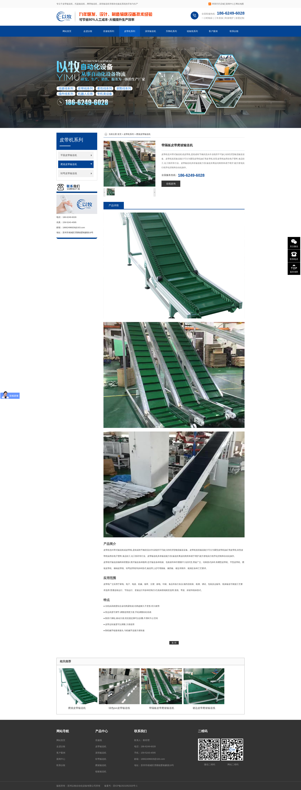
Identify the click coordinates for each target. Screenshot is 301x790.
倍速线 (98, 740)
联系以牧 (234, 31)
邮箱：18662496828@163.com (149, 759)
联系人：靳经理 (142, 740)
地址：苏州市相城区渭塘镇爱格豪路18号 (154, 765)
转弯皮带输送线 (69, 173)
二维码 (202, 731)
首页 (119, 134)
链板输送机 (100, 771)
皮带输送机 (100, 746)
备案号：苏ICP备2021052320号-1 (120, 786)
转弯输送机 (100, 759)
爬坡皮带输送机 (69, 164)
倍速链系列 (108, 31)
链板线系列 (192, 31)
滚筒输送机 (150, 31)
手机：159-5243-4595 (145, 752)
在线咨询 (171, 183)
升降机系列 (171, 31)
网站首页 (67, 31)
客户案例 (213, 31)
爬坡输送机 (100, 765)
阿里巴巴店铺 (218, 4)
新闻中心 (230, 4)
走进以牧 (87, 31)
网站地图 (240, 4)
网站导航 (62, 731)
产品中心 (101, 731)
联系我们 (140, 731)
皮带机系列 (129, 31)
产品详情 (114, 205)
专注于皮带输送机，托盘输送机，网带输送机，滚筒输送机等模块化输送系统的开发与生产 (97, 4)
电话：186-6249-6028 (145, 746)
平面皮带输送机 (69, 155)
